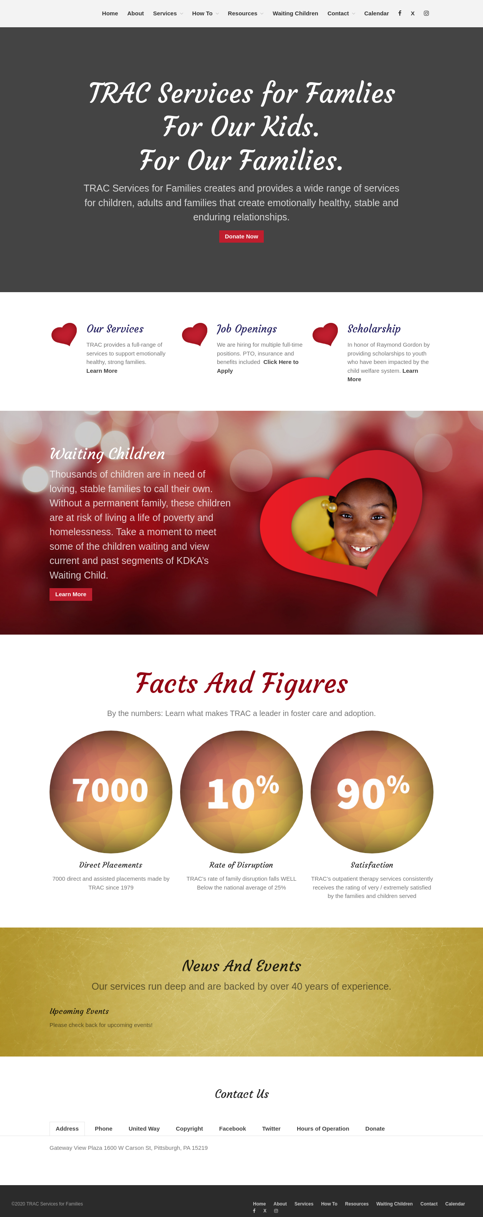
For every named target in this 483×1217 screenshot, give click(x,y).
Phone (103, 1115)
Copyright (189, 1115)
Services (165, 13)
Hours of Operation (323, 1115)
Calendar (376, 13)
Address (67, 1115)
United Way (144, 1115)
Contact (338, 13)
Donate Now (241, 236)
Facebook (232, 1115)
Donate (375, 1115)
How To (202, 13)
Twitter (271, 1115)
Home (110, 13)
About (135, 13)
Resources (243, 13)
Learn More (70, 588)
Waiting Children (295, 13)
